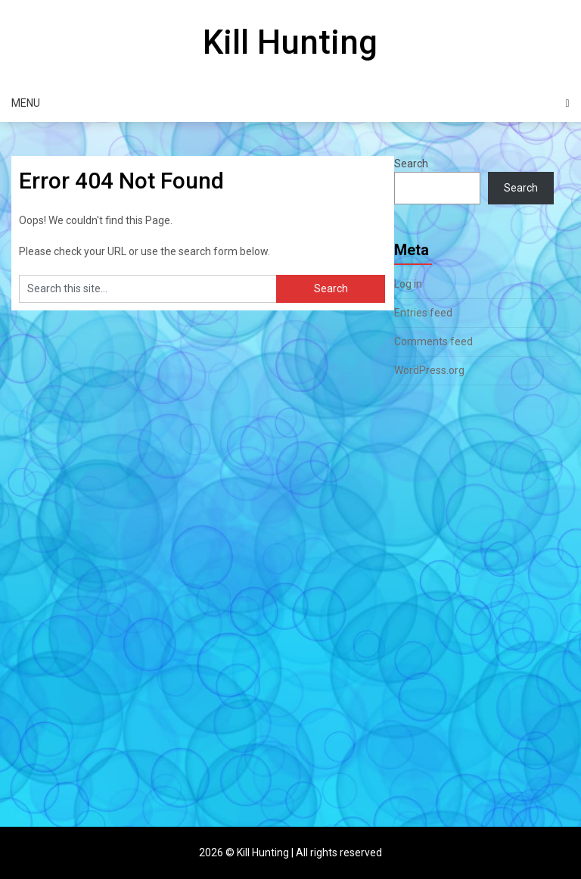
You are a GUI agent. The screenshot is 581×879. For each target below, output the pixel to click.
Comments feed (433, 341)
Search (411, 163)
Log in (408, 284)
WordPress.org (429, 370)
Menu (25, 103)
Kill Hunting (290, 42)
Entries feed (423, 313)
